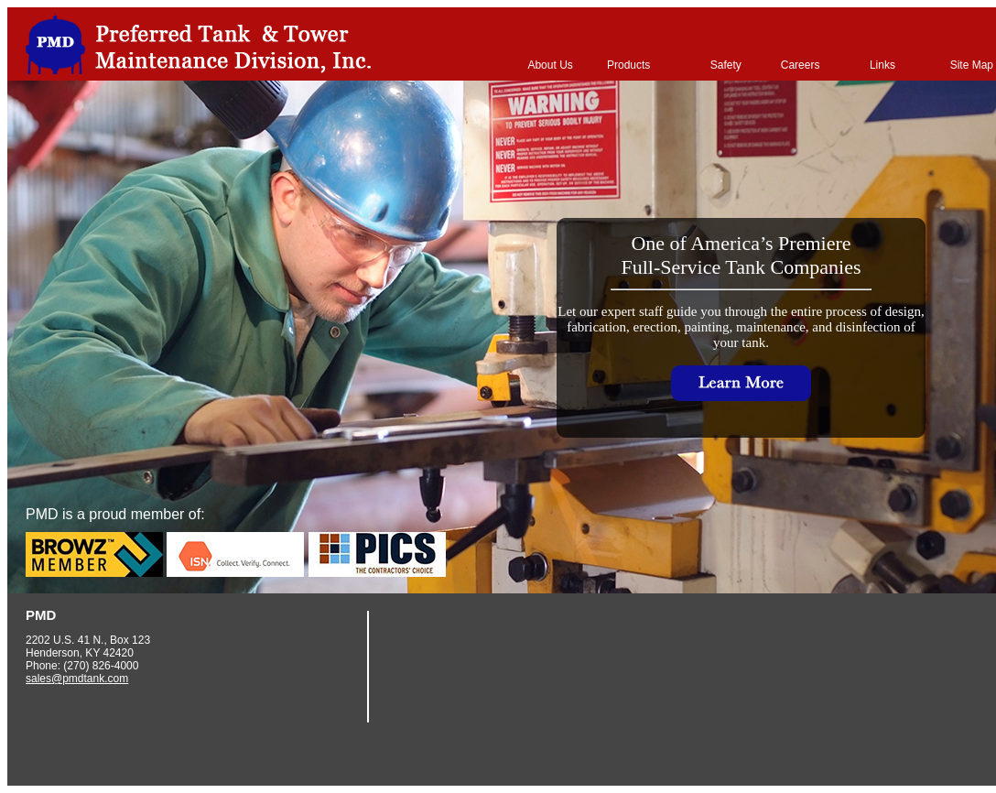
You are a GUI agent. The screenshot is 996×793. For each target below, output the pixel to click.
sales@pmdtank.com (77, 678)
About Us (549, 65)
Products (628, 65)
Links (882, 65)
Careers (800, 65)
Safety (726, 65)
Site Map (971, 65)
